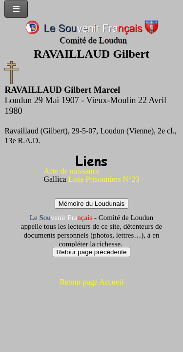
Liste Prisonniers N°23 (104, 179)
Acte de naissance (71, 171)
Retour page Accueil (91, 282)
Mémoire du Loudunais (92, 203)
